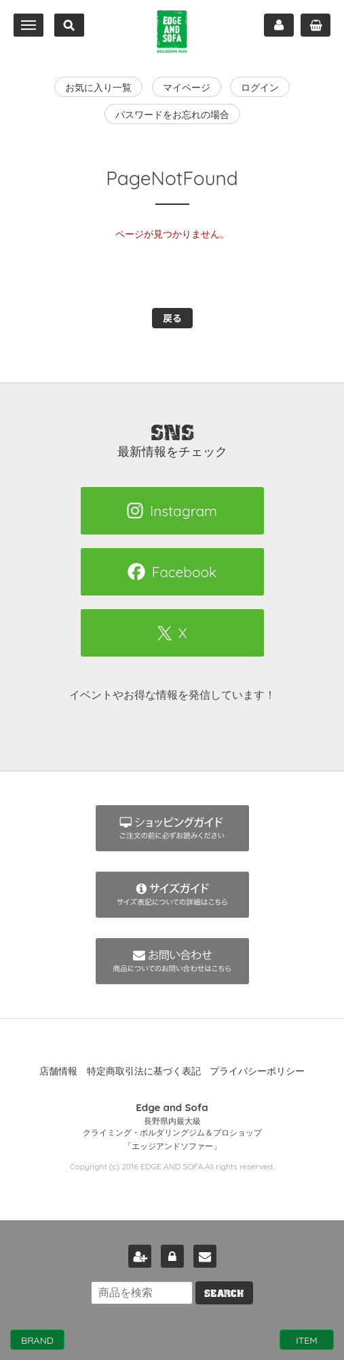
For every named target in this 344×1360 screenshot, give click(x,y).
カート (315, 25)
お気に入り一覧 (98, 87)
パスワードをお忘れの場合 (172, 115)
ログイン (260, 87)
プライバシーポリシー (257, 1071)
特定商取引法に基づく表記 (144, 1071)
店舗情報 (58, 1071)
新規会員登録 (139, 1256)
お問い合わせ (204, 1256)
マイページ (279, 25)
